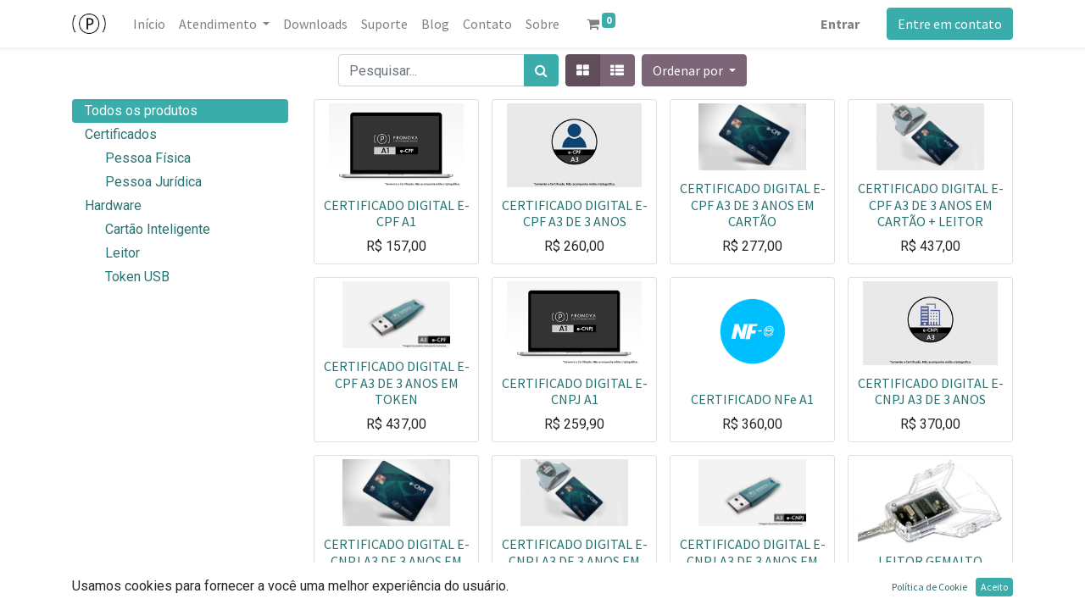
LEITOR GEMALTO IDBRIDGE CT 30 (930, 568)
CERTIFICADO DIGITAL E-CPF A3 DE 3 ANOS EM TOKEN (397, 382)
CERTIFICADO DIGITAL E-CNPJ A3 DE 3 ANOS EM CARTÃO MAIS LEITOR (575, 560)
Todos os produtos (141, 111)
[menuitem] (149, 24)
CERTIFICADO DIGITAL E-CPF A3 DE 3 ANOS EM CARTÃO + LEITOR (931, 204)
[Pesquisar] (541, 70)
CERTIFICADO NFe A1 (752, 399)
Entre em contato (950, 23)
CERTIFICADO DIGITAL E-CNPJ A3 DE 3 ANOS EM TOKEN (753, 560)
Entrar (840, 23)
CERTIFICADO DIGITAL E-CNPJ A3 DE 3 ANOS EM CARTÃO (397, 560)
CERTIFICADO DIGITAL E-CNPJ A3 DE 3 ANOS (931, 391)
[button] (694, 70)
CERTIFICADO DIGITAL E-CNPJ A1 (575, 391)
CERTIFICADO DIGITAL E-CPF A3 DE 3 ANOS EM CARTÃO (753, 204)
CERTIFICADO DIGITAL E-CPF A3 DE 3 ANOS (575, 213)
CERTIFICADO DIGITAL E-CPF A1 (397, 213)
